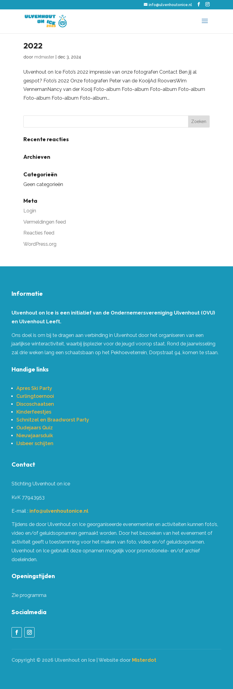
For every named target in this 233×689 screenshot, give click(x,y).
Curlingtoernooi (35, 396)
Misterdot (144, 660)
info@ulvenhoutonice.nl (58, 511)
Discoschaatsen (35, 404)
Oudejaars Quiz (34, 428)
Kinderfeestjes (33, 412)
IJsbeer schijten (34, 443)
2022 (32, 46)
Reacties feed (38, 233)
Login (29, 211)
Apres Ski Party (34, 388)
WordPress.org (39, 244)
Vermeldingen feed (44, 222)
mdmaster (44, 57)
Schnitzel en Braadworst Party (52, 420)
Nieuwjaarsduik (34, 435)
